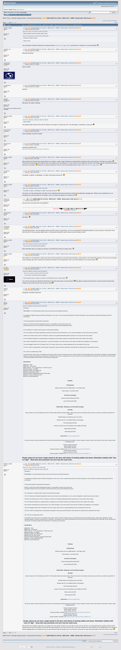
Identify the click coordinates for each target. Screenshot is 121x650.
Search (15, 14)
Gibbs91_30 (7, 49)
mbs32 (6, 288)
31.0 (21, 12)
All (15, 22)
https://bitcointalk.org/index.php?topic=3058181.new (78, 453)
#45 (116, 99)
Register (24, 14)
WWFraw (6, 28)
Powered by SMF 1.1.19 (51, 647)
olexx (5, 302)
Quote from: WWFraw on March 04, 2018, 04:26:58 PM (35, 271)
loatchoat (6, 199)
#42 (116, 50)
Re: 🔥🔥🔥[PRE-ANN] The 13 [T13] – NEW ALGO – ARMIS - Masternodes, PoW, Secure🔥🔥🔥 (53, 28)
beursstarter (7, 130)
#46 (116, 116)
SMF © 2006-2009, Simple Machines (66, 647)
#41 (116, 28)
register (22, 9)
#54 (116, 227)
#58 (116, 289)
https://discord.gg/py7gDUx (63, 45)
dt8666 (6, 99)
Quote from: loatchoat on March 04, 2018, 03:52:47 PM (35, 244)
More (29, 14)
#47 (116, 130)
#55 (116, 241)
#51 (116, 185)
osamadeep (7, 85)
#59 (116, 303)
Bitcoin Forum (6, 18)
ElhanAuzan (7, 143)
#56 (116, 254)
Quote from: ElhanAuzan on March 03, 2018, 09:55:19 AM (35, 36)
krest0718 (6, 171)
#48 (116, 144)
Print (116, 22)
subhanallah (7, 213)
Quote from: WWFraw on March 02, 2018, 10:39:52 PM (35, 306)
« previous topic (106, 20)
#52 (116, 199)
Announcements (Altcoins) (34, 18)
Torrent (24, 12)
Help (11, 14)
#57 (116, 268)
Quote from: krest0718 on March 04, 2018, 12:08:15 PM (35, 188)
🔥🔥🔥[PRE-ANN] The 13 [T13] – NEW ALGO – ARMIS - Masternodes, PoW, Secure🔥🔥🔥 (69, 18)
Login (19, 14)
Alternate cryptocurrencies (19, 18)
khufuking (7, 226)
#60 (116, 464)
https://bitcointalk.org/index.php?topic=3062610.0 (35, 149)
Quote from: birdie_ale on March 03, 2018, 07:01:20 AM (35, 31)
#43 (116, 63)
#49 (116, 158)
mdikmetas (7, 63)
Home (7, 14)
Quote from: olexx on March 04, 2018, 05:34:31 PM (34, 467)
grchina (6, 267)
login (18, 9)
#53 (116, 213)
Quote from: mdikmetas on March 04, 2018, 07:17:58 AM (35, 119)
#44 (116, 86)
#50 (116, 171)
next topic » (114, 20)
